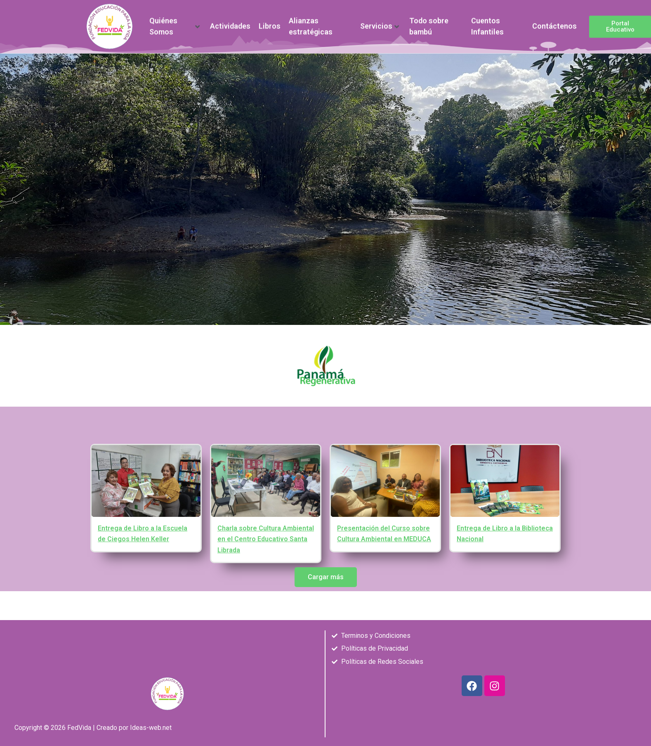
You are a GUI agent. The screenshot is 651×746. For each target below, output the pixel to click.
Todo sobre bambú (428, 23)
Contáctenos (554, 23)
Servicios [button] (379, 23)
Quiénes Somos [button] (174, 23)
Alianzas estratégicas (311, 23)
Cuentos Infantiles (487, 23)
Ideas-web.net (151, 728)
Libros (270, 23)
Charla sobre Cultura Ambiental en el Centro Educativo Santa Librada (265, 539)
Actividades (230, 23)
